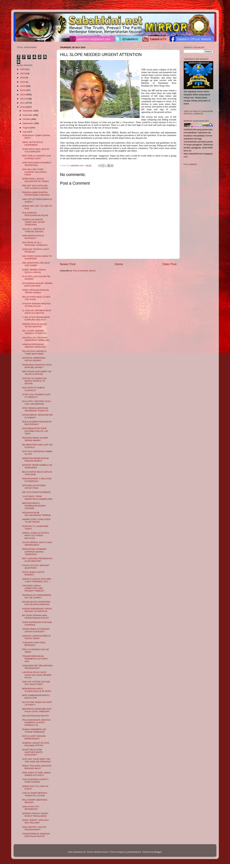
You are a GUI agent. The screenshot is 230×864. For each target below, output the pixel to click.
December (28, 110)
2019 (23, 73)
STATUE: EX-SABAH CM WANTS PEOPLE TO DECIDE (34, 381)
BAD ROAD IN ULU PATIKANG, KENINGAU (35, 243)
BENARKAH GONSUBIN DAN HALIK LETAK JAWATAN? (36, 710)
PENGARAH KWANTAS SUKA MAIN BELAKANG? (37, 366)
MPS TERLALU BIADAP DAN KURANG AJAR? (36, 157)
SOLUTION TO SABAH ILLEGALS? (33, 388)
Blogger (158, 852)
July (25, 132)
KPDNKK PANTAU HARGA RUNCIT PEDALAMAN (35, 814)
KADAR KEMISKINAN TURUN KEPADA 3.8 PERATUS (37, 609)
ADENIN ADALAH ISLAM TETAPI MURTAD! (34, 325)
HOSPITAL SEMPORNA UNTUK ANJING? (34, 359)
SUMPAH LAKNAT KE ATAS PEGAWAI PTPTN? (35, 744)
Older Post (169, 264)
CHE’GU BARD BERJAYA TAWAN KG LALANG (34, 794)
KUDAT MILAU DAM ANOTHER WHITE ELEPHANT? (32, 752)
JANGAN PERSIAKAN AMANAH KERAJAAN (34, 345)
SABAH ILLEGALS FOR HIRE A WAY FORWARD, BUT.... (36, 580)
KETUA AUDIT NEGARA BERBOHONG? (34, 737)
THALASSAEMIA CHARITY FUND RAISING (35, 780)
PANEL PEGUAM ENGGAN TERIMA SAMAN (35, 291)
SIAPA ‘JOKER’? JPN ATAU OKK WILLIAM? (35, 821)
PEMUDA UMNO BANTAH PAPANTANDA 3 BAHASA (36, 193)
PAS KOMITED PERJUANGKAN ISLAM (35, 214)
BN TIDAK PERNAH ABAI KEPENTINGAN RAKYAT (35, 616)
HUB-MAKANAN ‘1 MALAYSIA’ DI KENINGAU (37, 479)
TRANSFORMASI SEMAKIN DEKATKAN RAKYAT (36, 835)
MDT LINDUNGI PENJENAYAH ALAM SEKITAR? (37, 559)
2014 (23, 90)
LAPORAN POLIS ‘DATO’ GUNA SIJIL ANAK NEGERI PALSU (36, 675)
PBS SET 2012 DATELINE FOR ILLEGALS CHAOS (35, 186)
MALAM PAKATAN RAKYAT (35, 716)
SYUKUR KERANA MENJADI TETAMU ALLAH (36, 304)
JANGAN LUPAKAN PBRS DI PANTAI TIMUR (36, 637)
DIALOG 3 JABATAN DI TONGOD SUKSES (33, 230)
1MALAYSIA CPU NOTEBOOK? (30, 807)
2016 (23, 82)
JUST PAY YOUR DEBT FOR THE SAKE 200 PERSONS (36, 760)
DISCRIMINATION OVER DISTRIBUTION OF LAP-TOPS (35, 431)
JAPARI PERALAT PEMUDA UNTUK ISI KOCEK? (36, 630)
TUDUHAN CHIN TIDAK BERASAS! (34, 643)
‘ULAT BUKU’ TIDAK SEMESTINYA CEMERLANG (37, 497)
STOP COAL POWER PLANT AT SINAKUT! (36, 395)
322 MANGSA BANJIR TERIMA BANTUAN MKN (37, 284)
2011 (23, 103)
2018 (23, 77)
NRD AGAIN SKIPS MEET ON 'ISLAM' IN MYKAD (36, 372)
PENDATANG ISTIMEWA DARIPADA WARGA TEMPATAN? (34, 551)
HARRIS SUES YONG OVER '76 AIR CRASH (36, 520)
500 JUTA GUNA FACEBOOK (36, 492)
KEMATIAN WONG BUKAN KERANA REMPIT (35, 459)
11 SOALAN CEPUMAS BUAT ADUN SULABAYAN (36, 311)
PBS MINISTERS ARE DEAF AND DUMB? (36, 264)
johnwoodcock (134, 852)
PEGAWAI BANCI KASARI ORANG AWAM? (35, 439)
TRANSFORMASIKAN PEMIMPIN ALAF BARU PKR (35, 658)
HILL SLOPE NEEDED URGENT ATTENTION (34, 332)
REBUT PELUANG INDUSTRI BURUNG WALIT (36, 767)
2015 (23, 86)
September (28, 123)
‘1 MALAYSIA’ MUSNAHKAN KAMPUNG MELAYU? (36, 318)
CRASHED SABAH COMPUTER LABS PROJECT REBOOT (33, 588)
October (27, 119)
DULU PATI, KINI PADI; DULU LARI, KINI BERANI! (36, 402)
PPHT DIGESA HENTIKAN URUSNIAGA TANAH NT (35, 409)
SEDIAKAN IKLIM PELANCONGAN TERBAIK (36, 513)
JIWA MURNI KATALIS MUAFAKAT (33, 236)
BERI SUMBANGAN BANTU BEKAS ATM (36, 696)
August (26, 127)
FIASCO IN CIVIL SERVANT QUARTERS (36, 566)
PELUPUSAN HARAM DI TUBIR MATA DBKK (34, 352)
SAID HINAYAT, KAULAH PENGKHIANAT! (34, 828)
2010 (23, 107)
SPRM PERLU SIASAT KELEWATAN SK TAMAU (35, 180)
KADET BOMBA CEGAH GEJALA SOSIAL (34, 271)
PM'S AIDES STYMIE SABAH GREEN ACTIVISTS (36, 773)
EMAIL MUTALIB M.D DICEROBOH (32, 143)
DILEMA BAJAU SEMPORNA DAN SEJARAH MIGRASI (36, 603)
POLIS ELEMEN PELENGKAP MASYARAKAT (37, 422)
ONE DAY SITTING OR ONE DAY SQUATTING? (36, 683)
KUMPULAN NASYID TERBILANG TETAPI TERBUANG (33, 222)
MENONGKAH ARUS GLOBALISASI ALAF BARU (36, 689)
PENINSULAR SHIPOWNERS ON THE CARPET (36, 596)
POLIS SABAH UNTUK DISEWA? (33, 573)
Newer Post (68, 264)
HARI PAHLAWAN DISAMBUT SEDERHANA (36, 163)
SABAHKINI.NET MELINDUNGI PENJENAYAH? (37, 666)
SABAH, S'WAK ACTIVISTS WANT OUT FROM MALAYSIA (35, 535)
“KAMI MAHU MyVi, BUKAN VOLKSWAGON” (35, 150)
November (28, 115)
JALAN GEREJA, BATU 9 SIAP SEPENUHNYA (37, 543)
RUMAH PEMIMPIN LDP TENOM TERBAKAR (34, 730)
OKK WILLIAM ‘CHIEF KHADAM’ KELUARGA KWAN (34, 172)
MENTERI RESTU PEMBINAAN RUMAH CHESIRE (34, 506)
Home (119, 264)
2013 (23, 94)
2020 (23, 69)
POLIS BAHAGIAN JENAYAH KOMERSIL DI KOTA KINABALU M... (36, 722)
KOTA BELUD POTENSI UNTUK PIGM (34, 486)
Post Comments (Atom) (84, 270)
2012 (23, 98)
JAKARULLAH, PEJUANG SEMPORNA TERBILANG (36, 338)
